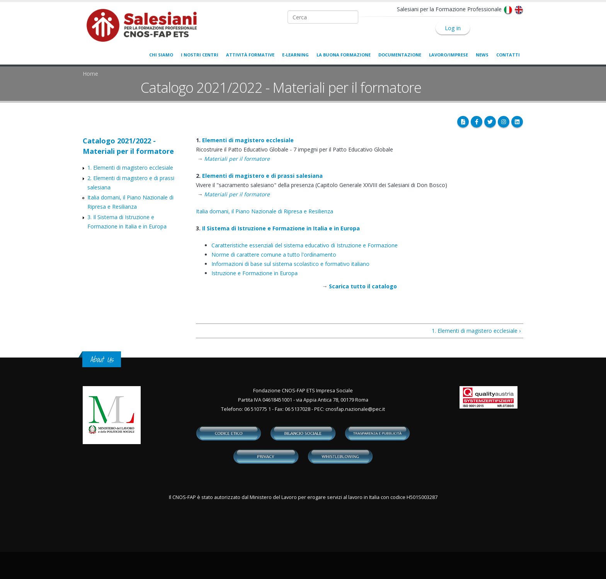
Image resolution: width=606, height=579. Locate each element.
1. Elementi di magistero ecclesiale (130, 167)
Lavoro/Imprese (448, 55)
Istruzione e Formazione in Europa (254, 273)
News (482, 55)
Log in (453, 28)
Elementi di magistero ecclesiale (248, 140)
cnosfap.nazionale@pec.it (355, 409)
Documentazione (399, 55)
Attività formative (250, 55)
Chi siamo (161, 55)
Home (90, 73)
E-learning (295, 55)
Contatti (508, 55)
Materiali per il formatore (237, 158)
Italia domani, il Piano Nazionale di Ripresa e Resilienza (264, 211)
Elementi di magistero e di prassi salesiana (262, 175)
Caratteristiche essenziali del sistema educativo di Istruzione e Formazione (304, 245)
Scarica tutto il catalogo (363, 286)
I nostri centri (199, 55)
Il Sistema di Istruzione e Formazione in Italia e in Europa (281, 228)
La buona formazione (344, 55)
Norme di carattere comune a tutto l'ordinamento (273, 254)
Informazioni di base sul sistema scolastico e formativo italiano (290, 263)
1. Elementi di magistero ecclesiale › (476, 330)
